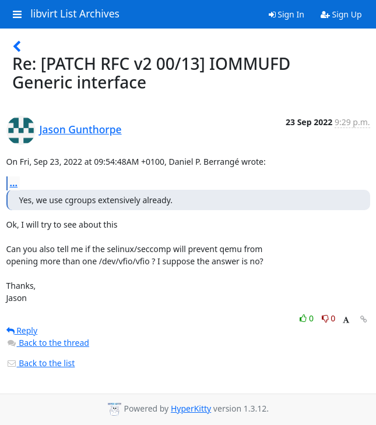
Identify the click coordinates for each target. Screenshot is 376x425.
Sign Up (341, 14)
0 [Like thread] (307, 318)
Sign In (286, 14)
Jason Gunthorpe (81, 129)
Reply (22, 330)
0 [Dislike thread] (329, 318)
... (14, 182)
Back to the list (40, 363)
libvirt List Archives (75, 14)
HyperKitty (191, 408)
